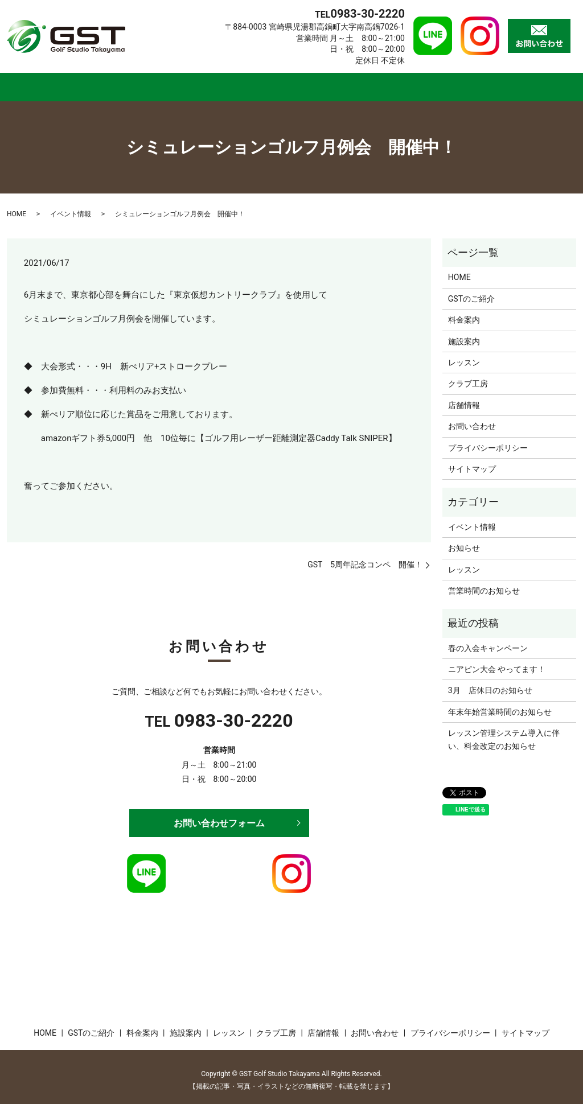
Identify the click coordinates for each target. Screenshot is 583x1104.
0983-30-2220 (233, 713)
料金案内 (191, 83)
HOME (34, 83)
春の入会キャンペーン (488, 640)
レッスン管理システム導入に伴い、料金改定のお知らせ (504, 732)
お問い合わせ (472, 419)
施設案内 (261, 83)
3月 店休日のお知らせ (490, 683)
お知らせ (464, 541)
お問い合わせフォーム (219, 815)
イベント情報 (70, 207)
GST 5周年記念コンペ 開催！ (364, 557)
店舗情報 (484, 83)
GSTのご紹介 (109, 83)
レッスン (331, 83)
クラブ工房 (408, 83)
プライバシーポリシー (488, 440)
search (574, 85)
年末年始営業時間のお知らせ (500, 704)
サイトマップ (472, 461)
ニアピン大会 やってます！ (496, 661)
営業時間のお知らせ (484, 583)
